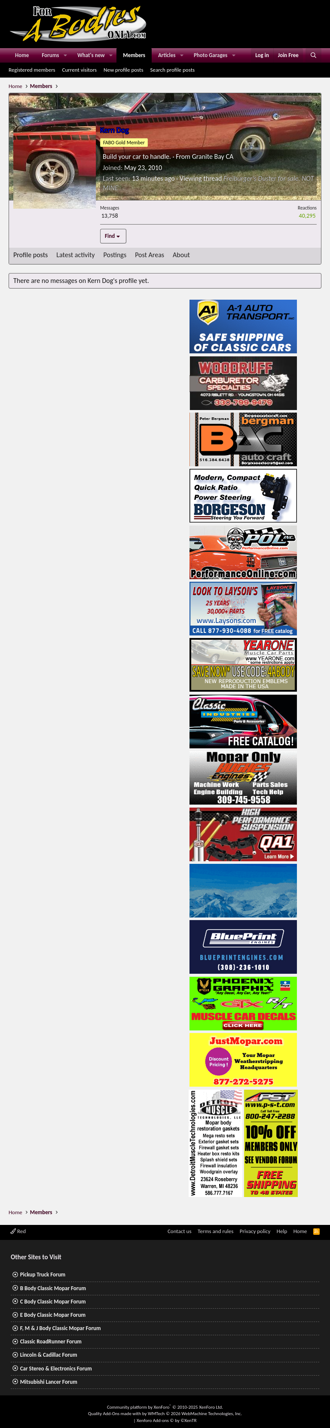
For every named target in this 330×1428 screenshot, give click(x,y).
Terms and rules (215, 1231)
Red (18, 1231)
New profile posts (123, 70)
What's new (91, 55)
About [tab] (181, 255)
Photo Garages (210, 55)
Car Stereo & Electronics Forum (56, 1368)
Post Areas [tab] (149, 255)
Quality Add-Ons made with (115, 1413)
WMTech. (195, 1413)
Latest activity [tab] (75, 255)
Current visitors (79, 70)
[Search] (313, 55)
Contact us (180, 1231)
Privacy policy (255, 1231)
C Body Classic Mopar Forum (53, 1301)
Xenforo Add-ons (166, 1420)
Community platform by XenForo (165, 1407)
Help (282, 1231)
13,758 (109, 215)
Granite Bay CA (213, 156)
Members (134, 55)
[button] (65, 55)
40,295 (307, 215)
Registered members (32, 70)
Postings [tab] (115, 255)
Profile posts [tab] (30, 255)
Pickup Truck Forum (42, 1274)
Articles (166, 55)
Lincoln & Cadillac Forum (48, 1355)
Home (22, 55)
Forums (50, 55)
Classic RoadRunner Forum (51, 1341)
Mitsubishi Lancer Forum (48, 1382)
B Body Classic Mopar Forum (53, 1288)
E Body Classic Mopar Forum (53, 1315)
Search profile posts (172, 70)
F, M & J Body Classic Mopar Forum (60, 1328)
